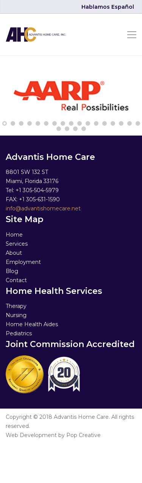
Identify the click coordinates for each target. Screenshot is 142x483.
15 (121, 123)
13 (104, 123)
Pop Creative (83, 435)
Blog (12, 271)
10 (79, 123)
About (14, 252)
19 (67, 129)
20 (75, 129)
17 (138, 123)
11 (88, 123)
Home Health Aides (32, 324)
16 (129, 123)
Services (17, 243)
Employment (23, 262)
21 (84, 129)
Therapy (16, 306)
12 (96, 123)
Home (14, 234)
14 (113, 123)
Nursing (16, 315)
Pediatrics (19, 333)
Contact (16, 280)
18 (59, 129)
